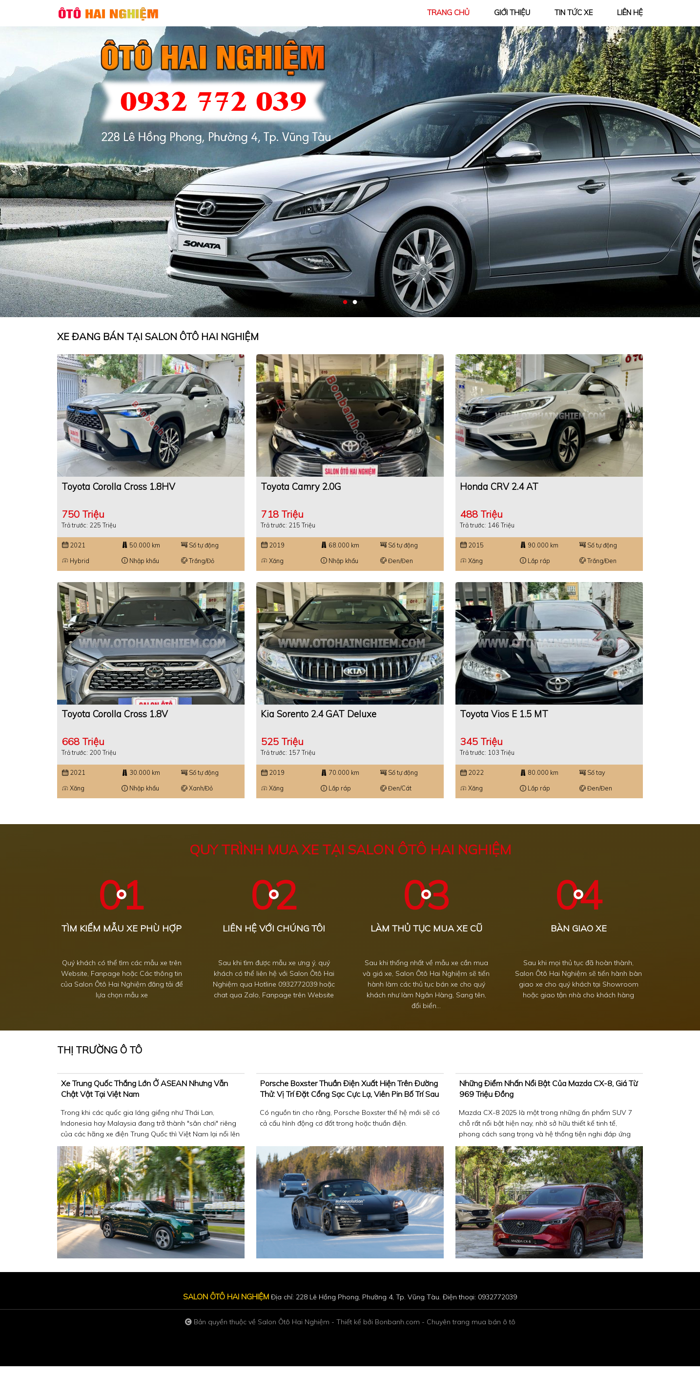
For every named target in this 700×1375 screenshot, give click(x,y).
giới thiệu (512, 12)
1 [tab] (345, 302)
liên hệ (630, 12)
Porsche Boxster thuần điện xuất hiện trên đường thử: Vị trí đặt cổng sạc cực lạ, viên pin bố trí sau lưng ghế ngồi (349, 1102)
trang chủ (448, 12)
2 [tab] (355, 302)
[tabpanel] (350, 158)
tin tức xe (574, 12)
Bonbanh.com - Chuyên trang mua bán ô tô (445, 1330)
